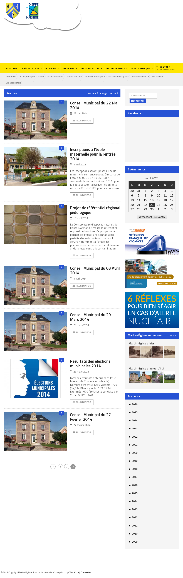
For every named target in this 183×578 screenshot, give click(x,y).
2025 (133, 412)
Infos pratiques (28, 76)
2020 (133, 453)
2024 (133, 420)
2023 (133, 428)
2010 (133, 533)
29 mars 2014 (79, 326)
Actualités (11, 76)
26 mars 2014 (79, 372)
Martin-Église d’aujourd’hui (146, 369)
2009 (133, 542)
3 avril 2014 (78, 279)
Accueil (12, 68)
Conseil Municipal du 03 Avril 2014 (94, 271)
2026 (133, 404)
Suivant (158, 217)
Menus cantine (78, 76)
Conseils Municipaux (100, 76)
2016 (133, 485)
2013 (133, 509)
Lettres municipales (124, 76)
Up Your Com (72, 573)
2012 (133, 517)
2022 (133, 436)
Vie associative (13, 83)
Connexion (85, 573)
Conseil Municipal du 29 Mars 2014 (94, 318)
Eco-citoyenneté (146, 76)
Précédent (146, 217)
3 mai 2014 (78, 165)
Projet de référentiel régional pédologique (91, 210)
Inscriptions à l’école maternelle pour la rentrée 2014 (90, 154)
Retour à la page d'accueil (103, 93)
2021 (133, 445)
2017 (133, 477)
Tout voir (172, 336)
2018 (133, 469)
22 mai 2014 (78, 114)
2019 (133, 461)
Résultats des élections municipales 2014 (93, 364)
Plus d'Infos (82, 121)
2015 (133, 493)
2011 (133, 525)
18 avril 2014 (79, 219)
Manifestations (58, 76)
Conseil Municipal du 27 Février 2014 (94, 418)
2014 (133, 501)
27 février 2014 (80, 426)
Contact (166, 68)
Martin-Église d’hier (141, 343)
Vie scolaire (165, 76)
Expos (43, 76)
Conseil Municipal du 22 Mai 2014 (94, 105)
